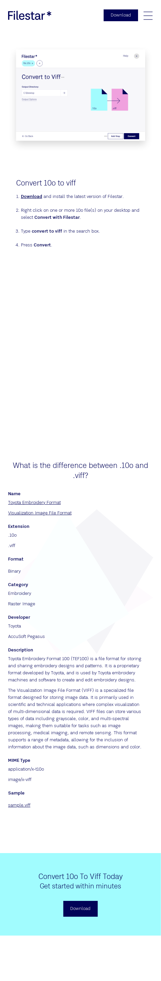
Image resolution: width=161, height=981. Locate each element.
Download (31, 196)
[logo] (29, 15)
